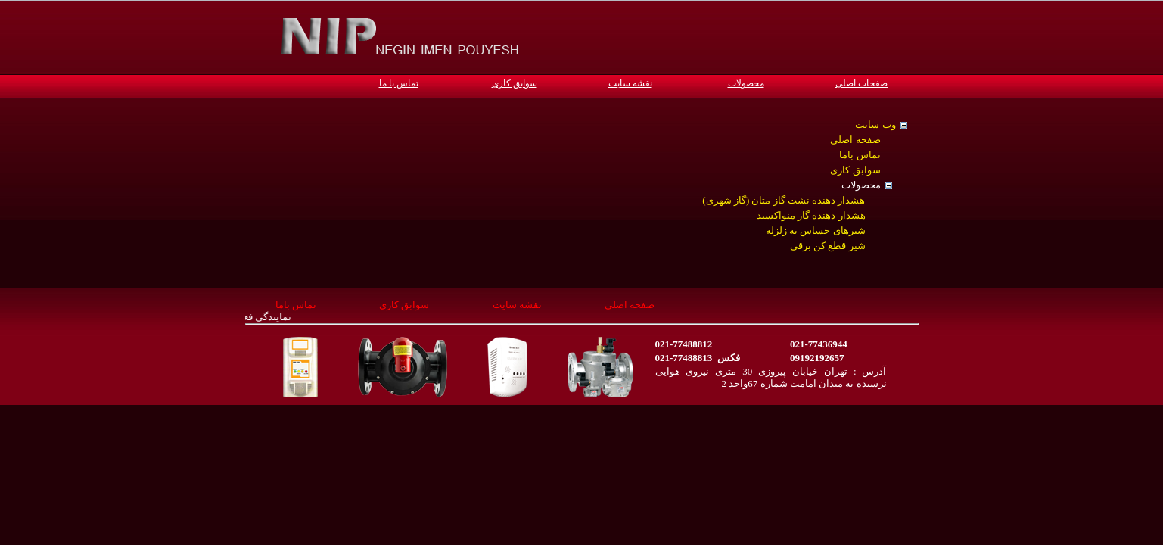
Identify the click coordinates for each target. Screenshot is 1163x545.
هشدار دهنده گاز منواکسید (811, 215)
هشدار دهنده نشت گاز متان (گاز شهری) (783, 200)
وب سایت (875, 124)
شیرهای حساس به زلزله (816, 230)
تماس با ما (398, 83)
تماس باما (859, 154)
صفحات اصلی (861, 83)
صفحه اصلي (855, 139)
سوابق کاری (514, 83)
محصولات (746, 83)
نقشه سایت (630, 83)
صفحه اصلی (630, 304)
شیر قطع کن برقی (828, 245)
